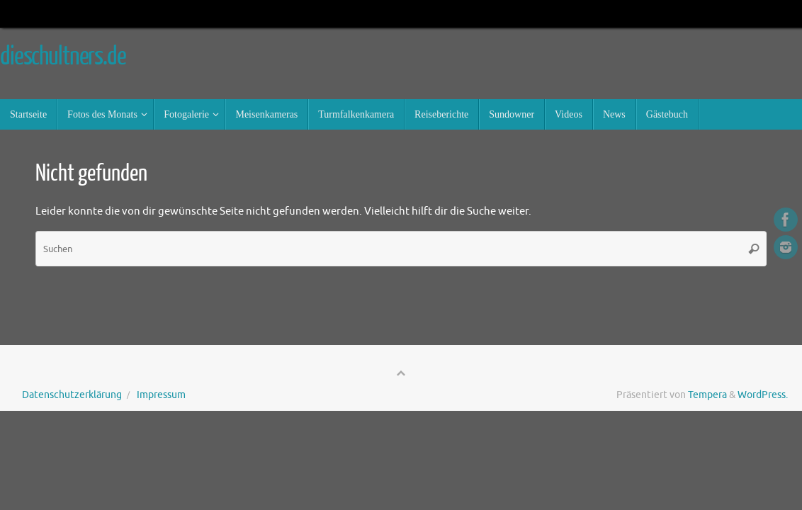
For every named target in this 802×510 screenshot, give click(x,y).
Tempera (707, 395)
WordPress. (763, 395)
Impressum (161, 395)
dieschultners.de (63, 56)
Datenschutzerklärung (72, 395)
